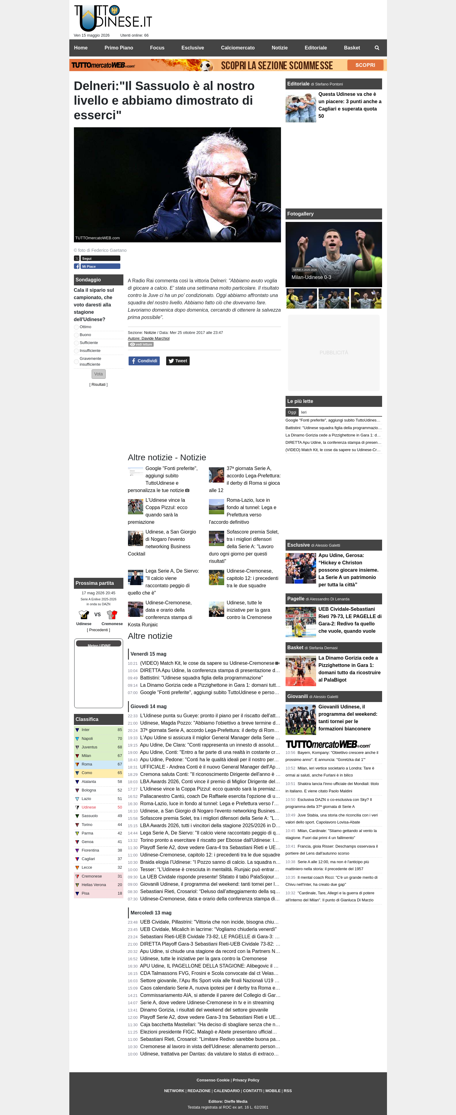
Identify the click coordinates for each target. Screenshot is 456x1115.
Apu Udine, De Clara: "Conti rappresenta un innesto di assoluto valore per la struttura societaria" (244, 745)
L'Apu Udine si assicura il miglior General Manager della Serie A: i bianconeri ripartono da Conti (243, 737)
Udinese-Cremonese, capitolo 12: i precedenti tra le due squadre (252, 578)
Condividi (144, 361)
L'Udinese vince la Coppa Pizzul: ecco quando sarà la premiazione (212, 788)
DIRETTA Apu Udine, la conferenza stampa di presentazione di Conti (214, 670)
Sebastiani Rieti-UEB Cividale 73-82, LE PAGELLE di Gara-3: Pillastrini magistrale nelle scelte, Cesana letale (258, 936)
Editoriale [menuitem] (316, 47)
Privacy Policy (246, 1080)
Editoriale (299, 83)
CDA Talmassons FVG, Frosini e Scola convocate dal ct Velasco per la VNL (221, 973)
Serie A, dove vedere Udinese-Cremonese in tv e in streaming (207, 1002)
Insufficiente (90, 350)
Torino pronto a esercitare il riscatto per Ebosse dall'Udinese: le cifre (213, 840)
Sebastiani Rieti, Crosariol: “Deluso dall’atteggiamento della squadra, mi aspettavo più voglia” (241, 891)
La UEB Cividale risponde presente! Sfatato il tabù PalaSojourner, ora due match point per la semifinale (252, 876)
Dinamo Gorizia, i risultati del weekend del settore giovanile (204, 1009)
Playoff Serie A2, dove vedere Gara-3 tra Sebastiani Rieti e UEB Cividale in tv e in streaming (240, 1017)
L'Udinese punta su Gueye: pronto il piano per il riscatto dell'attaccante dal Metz (226, 715)
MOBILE (273, 1090)
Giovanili (297, 696)
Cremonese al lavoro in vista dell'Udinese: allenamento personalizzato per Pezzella (230, 1046)
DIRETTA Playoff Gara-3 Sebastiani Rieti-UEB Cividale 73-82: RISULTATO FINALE (230, 944)
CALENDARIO (227, 1090)
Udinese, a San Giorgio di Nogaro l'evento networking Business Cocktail (218, 810)
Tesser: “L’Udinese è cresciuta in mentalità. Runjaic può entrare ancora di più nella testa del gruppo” (248, 869)
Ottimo (85, 326)
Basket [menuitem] (352, 47)
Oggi (292, 412)
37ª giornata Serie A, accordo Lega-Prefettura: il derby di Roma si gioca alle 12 (225, 730)
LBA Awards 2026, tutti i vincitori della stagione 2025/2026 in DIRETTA (216, 825)
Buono (85, 334)
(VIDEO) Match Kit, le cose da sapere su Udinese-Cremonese (207, 663)
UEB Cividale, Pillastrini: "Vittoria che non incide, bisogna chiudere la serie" (221, 922)
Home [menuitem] (81, 47)
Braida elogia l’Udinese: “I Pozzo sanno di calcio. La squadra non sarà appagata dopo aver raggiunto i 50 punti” (260, 862)
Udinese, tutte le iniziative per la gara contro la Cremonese (249, 610)
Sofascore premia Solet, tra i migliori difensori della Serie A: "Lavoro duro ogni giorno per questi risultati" (244, 546)
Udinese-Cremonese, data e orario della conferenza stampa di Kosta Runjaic (223, 898)
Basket (295, 647)
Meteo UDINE (99, 646)
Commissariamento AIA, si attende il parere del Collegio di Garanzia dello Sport (226, 995)
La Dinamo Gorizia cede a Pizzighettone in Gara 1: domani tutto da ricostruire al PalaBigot (237, 685)
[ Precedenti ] (98, 630)
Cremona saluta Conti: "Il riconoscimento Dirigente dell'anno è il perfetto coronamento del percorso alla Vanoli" (259, 774)
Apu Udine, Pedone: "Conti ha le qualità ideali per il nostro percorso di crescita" (225, 759)
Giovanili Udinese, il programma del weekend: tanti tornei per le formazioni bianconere (233, 884)
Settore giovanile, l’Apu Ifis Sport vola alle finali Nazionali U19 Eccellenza (219, 980)
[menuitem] (377, 47)
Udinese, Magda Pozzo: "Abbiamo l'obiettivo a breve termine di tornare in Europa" (228, 723)
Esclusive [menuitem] (192, 47)
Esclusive (298, 545)
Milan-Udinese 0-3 (311, 277)
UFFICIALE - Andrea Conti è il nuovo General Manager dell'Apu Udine (216, 766)
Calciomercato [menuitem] (238, 47)
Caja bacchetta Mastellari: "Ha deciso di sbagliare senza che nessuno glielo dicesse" (231, 1024)
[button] (99, 374)
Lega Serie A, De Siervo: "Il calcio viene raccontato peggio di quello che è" (220, 832)
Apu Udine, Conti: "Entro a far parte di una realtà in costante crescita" (215, 752)
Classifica (87, 719)
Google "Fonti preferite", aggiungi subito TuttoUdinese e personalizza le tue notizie (229, 692)
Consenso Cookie (213, 1080)
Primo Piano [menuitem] (119, 47)
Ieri (304, 412)
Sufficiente (89, 342)
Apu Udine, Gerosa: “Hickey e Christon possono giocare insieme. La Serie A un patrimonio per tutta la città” (349, 570)
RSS (288, 1090)
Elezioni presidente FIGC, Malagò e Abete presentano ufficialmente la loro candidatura (233, 1031)
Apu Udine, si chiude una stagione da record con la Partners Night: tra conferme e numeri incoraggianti (251, 951)
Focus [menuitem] (157, 47)
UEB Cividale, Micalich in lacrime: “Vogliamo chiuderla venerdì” (208, 929)
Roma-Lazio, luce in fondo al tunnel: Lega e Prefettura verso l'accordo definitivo (226, 803)
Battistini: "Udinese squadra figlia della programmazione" (201, 677)
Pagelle (296, 598)
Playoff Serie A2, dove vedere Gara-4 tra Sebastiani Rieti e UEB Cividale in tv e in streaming (240, 847)
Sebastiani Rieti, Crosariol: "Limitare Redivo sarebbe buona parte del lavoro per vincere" (235, 1039)
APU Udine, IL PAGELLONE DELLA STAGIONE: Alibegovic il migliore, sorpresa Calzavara (238, 965)
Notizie (150, 332)
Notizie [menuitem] (280, 47)
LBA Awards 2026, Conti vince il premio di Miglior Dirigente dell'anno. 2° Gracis (225, 781)
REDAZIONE (199, 1090)
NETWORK (174, 1090)
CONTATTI (252, 1090)
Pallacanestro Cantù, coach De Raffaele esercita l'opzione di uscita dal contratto (227, 796)
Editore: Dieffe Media (228, 1101)
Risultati (99, 384)
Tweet (178, 361)
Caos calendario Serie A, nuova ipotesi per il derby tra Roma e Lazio (214, 987)
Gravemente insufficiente (90, 361)
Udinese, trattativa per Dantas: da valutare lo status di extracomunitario (217, 1053)
